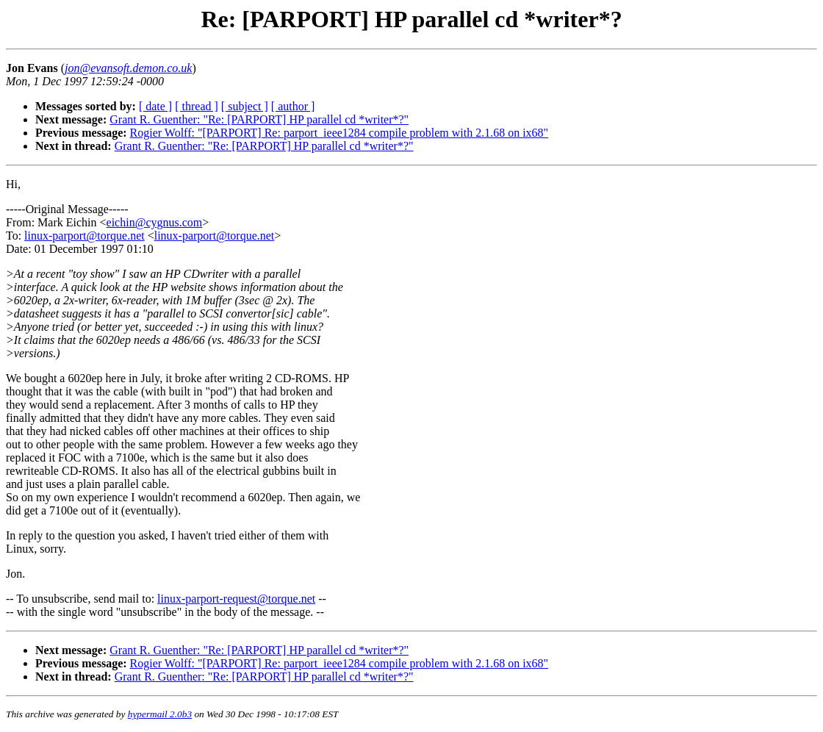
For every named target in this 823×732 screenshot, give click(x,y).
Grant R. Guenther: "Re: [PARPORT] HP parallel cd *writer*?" (259, 119)
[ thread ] (196, 106)
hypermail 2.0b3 (160, 714)
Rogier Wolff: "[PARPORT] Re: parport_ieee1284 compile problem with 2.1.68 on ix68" (339, 132)
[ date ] (155, 106)
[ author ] (293, 106)
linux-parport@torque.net (84, 235)
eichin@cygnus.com (155, 222)
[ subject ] (244, 106)
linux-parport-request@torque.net (236, 598)
